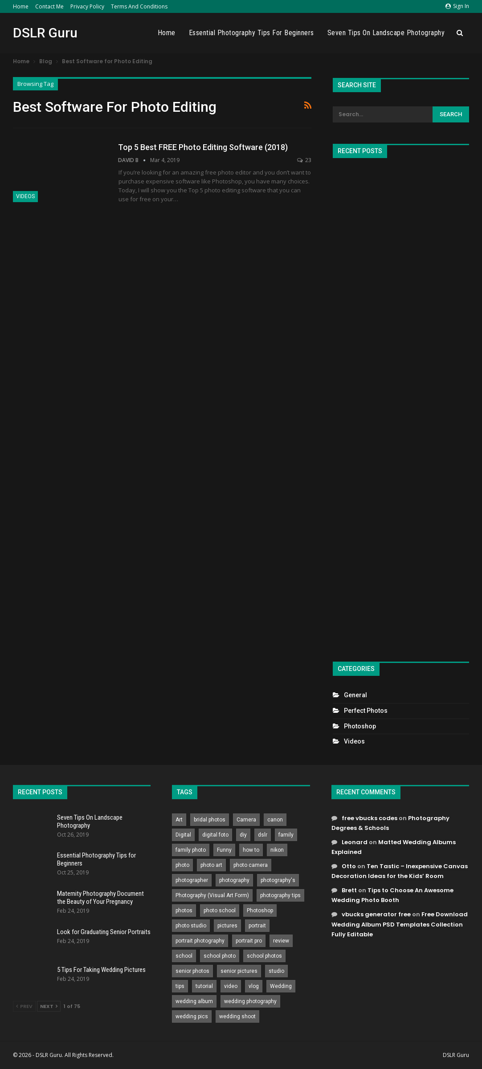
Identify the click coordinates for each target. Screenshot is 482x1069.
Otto (349, 866)
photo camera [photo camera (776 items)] (250, 865)
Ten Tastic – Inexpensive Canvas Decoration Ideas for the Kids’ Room (399, 871)
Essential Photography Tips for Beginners (251, 32)
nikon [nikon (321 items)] (277, 850)
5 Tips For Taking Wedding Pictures (101, 970)
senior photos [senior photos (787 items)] (192, 971)
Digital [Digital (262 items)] (183, 835)
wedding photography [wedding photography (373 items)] (250, 1001)
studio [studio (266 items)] (276, 971)
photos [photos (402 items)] (184, 910)
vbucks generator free (376, 914)
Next (48, 1006)
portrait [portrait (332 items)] (257, 926)
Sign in (457, 6)
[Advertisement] (401, 406)
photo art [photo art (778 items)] (211, 865)
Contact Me (49, 6)
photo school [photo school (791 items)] (220, 910)
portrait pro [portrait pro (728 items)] (249, 941)
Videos (25, 196)
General (355, 695)
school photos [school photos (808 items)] (264, 956)
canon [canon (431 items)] (275, 820)
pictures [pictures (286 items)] (227, 926)
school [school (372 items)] (184, 956)
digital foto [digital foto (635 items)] (215, 835)
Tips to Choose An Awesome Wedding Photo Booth (392, 895)
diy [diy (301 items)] (243, 835)
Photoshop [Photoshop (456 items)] (260, 910)
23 (304, 160)
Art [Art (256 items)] (179, 820)
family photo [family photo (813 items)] (191, 850)
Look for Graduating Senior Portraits (104, 932)
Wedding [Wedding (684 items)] (281, 986)
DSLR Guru (45, 33)
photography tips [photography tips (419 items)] (280, 895)
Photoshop (360, 726)
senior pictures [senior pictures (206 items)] (239, 971)
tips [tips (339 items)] (180, 986)
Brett (349, 890)
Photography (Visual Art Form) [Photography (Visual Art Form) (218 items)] (212, 895)
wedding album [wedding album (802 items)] (194, 1001)
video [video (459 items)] (230, 986)
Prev (24, 1006)
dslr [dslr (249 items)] (262, 835)
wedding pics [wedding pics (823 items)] (192, 1016)
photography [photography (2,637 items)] (234, 880)
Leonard (355, 842)
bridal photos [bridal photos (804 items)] (209, 820)
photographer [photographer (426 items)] (192, 880)
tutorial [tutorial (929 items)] (204, 986)
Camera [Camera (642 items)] (246, 820)
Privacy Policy (87, 6)
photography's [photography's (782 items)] (278, 880)
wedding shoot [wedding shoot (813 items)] (237, 1016)
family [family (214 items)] (286, 835)
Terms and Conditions (139, 6)
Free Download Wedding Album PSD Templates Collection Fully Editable (399, 924)
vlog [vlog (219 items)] (254, 986)
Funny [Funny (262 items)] (224, 850)
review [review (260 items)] (281, 941)
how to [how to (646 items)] (251, 850)
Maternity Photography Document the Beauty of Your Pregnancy (100, 898)
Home (21, 6)
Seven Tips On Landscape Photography (386, 32)
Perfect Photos (366, 710)
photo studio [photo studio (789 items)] (191, 926)
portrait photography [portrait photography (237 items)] (200, 941)
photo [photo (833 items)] (182, 865)
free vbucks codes (369, 818)
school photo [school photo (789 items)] (220, 956)
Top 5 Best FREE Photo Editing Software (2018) (203, 147)
